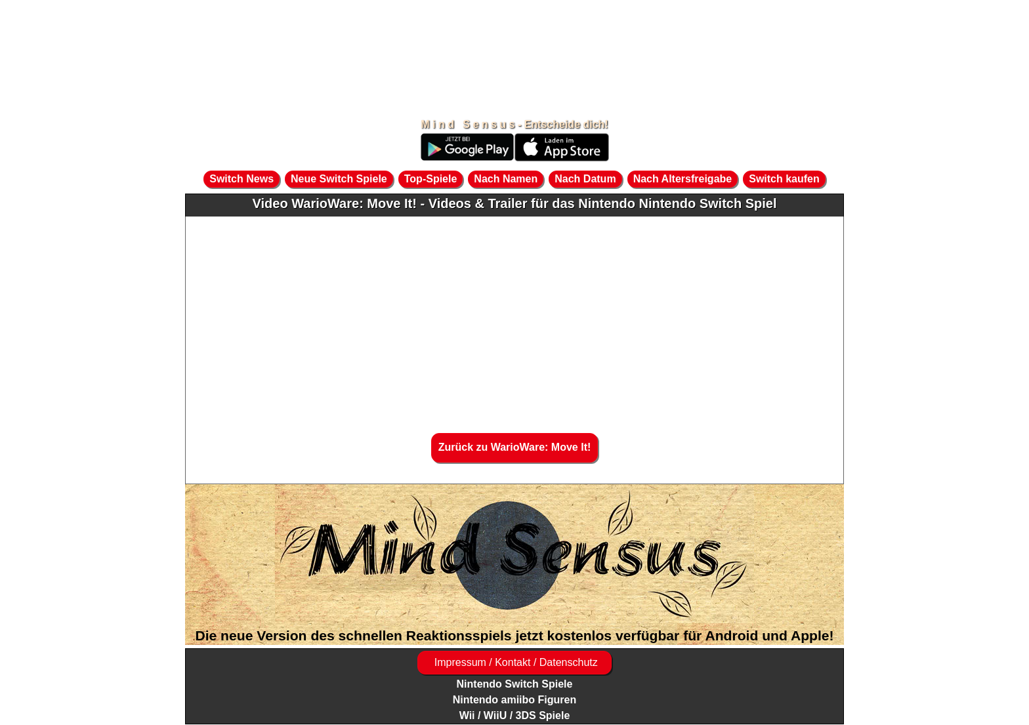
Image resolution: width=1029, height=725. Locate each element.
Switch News (241, 178)
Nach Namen (505, 178)
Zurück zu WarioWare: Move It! (514, 447)
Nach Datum (585, 178)
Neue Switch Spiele (339, 178)
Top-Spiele (430, 178)
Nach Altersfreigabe (682, 178)
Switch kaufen (784, 178)
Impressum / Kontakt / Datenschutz (514, 662)
